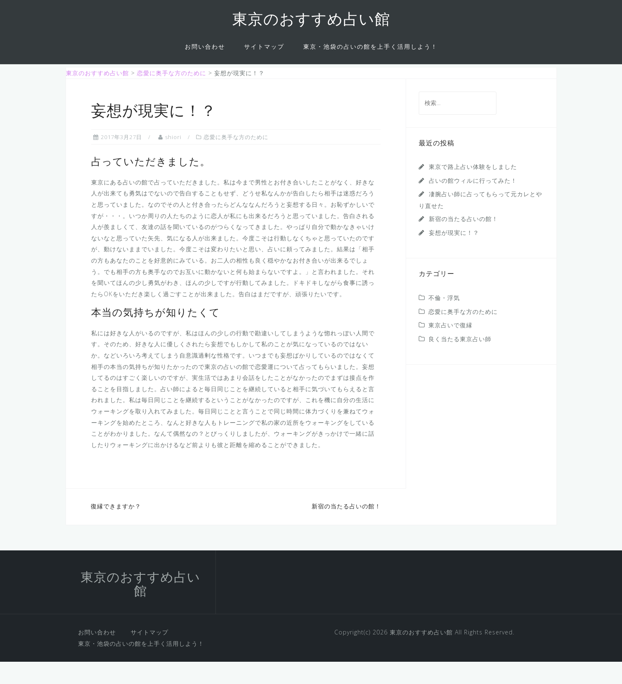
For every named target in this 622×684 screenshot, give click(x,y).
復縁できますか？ (116, 528)
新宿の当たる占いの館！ (346, 528)
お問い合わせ (205, 46)
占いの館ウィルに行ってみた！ (473, 202)
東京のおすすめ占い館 (311, 20)
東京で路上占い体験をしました (473, 189)
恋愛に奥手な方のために (236, 159)
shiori (173, 159)
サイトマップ (264, 46)
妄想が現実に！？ (454, 255)
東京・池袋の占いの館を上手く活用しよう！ (370, 46)
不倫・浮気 (444, 320)
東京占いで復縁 (450, 347)
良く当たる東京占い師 (459, 361)
